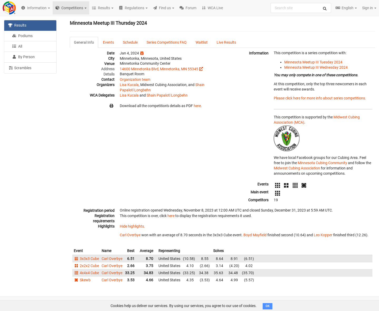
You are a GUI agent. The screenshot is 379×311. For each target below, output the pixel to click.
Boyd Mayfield (255, 235)
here (197, 106)
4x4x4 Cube (86, 273)
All (17, 46)
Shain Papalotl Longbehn (167, 95)
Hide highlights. (132, 226)
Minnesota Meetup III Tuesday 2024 (313, 62)
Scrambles (19, 67)
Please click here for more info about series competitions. (320, 98)
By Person (23, 57)
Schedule (130, 42)
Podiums (22, 36)
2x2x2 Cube (86, 266)
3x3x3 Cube (86, 259)
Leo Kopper (323, 235)
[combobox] (301, 8)
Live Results (226, 42)
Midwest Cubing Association (297, 168)
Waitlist (202, 42)
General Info (84, 42)
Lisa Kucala (129, 85)
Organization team (135, 79)
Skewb (82, 280)
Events (108, 42)
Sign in (369, 8)
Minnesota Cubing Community (322, 163)
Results (17, 25)
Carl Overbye (130, 235)
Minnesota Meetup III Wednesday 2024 (316, 67)
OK (268, 306)
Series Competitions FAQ (167, 42)
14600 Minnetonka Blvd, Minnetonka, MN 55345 (159, 69)
